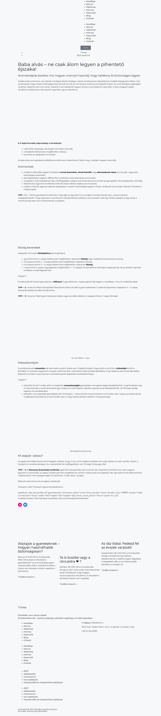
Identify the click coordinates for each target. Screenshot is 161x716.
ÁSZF (26, 671)
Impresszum (30, 677)
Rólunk (89, 4)
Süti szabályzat (31, 680)
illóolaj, (89, 264)
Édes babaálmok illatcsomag (80, 451)
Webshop (91, 7)
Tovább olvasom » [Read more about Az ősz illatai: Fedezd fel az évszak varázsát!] (110, 570)
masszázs (40, 368)
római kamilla (85, 172)
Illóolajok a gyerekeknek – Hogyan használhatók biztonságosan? (39, 547)
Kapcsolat (91, 13)
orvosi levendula (68, 172)
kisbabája (122, 368)
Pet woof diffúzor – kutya (80, 358)
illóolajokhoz (44, 253)
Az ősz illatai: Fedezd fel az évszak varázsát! (120, 545)
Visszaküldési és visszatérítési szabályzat (43, 682)
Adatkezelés (30, 674)
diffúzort (57, 282)
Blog (88, 16)
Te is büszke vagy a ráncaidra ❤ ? (75, 559)
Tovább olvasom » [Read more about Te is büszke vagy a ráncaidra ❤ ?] (68, 584)
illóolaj (84, 259)
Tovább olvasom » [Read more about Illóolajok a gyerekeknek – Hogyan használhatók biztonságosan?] (26, 577)
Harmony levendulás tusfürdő (44, 470)
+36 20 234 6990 (89, 631)
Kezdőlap (90, 1)
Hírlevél (90, 18)
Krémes (90, 10)
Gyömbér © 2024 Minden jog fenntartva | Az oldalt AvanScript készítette (37, 710)
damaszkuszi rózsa (106, 172)
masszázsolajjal (72, 385)
